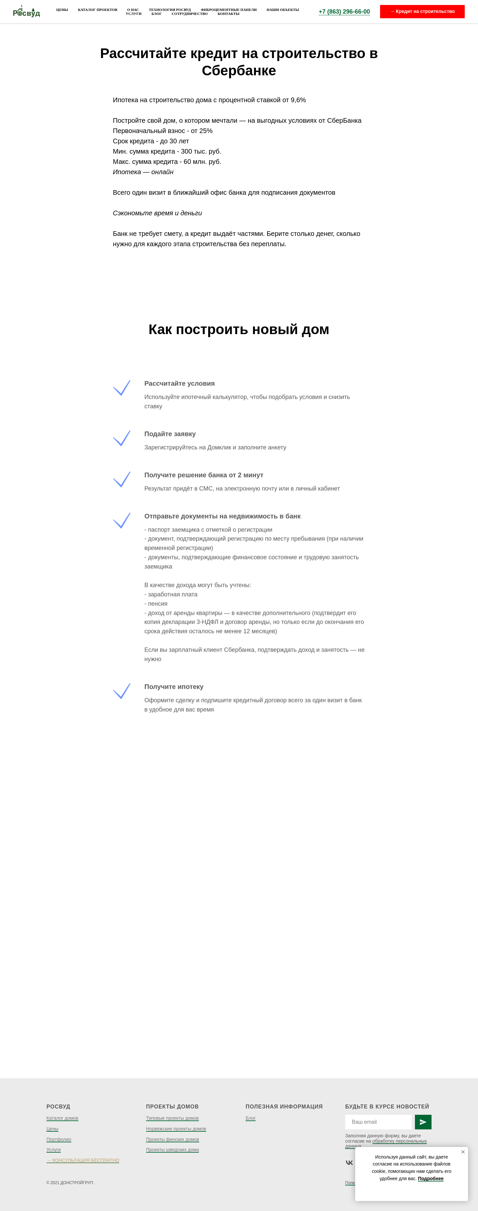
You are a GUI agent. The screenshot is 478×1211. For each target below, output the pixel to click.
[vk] (349, 1163)
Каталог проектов (97, 10)
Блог (156, 14)
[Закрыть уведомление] (463, 1152)
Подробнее (430, 1178)
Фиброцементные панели (229, 10)
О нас (133, 10)
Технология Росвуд (170, 10)
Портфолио (58, 1139)
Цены (62, 10)
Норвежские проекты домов (176, 1128)
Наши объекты (283, 10)
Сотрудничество (190, 14)
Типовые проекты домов (172, 1118)
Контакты (229, 14)
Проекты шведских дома (172, 1149)
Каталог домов (62, 1118)
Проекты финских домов (172, 1139)
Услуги (134, 14)
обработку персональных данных (386, 1143)
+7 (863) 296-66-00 (344, 11)
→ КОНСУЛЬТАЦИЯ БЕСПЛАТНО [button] (82, 1160)
